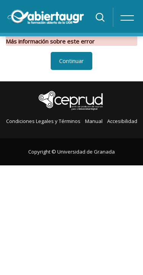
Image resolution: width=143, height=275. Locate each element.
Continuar (71, 61)
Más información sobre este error (50, 41)
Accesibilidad (122, 121)
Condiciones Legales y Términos (43, 121)
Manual (94, 121)
